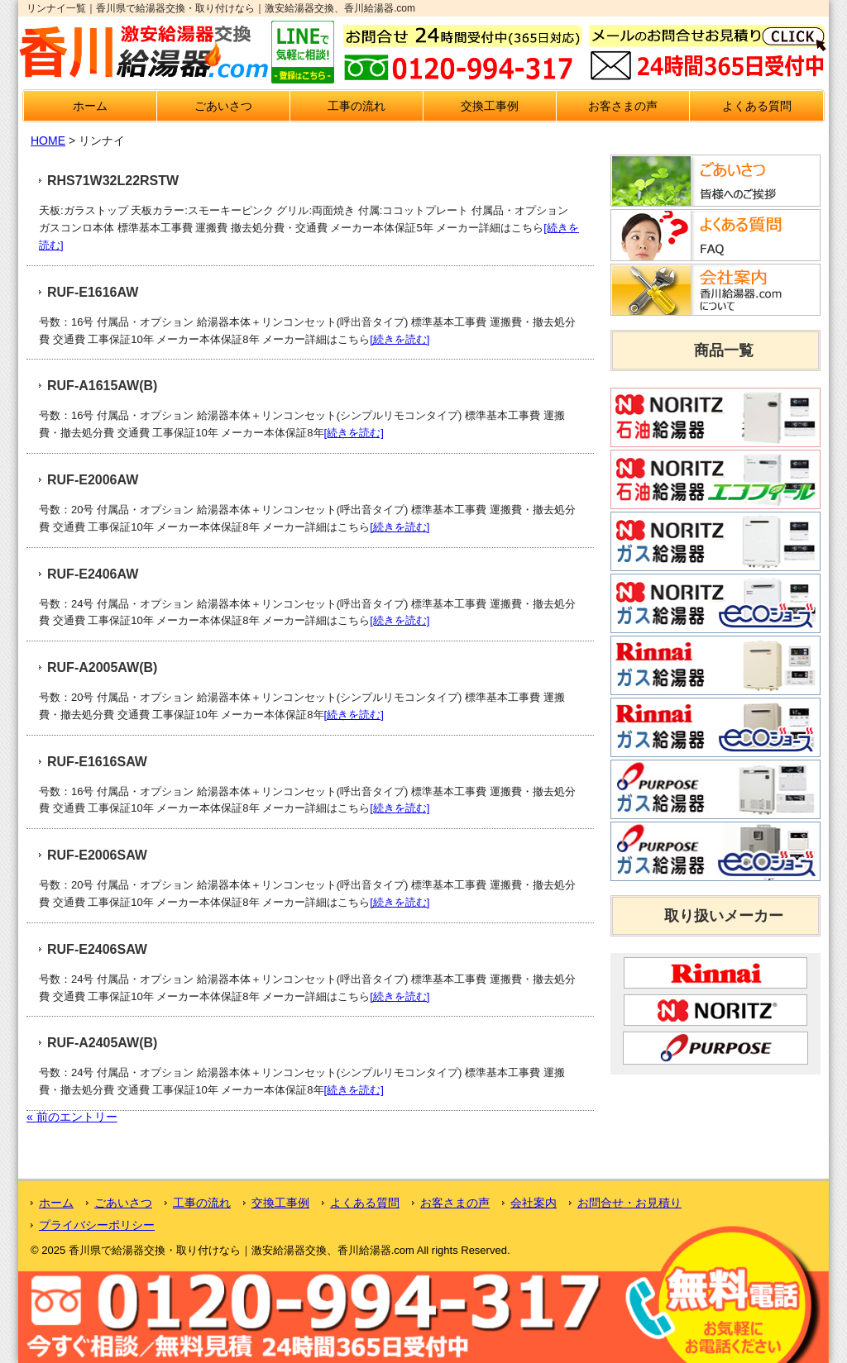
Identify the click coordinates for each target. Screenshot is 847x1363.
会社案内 (533, 1202)
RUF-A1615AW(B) (102, 386)
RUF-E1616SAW (97, 762)
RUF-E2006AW (92, 480)
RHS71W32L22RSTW (113, 181)
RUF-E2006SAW (97, 855)
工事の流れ (356, 105)
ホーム (90, 105)
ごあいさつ (223, 105)
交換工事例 (490, 105)
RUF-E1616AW (92, 292)
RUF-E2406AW (92, 574)
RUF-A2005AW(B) (102, 667)
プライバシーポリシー (97, 1225)
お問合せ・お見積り (629, 1202)
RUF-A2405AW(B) (102, 1043)
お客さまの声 (623, 105)
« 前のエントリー (71, 1116)
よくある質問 (757, 105)
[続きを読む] (399, 339)
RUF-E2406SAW (97, 949)
